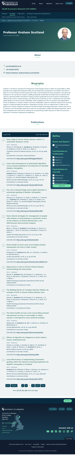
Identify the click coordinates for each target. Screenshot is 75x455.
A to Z (3, 429)
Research (50, 3)
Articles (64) (59, 178)
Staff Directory (6, 433)
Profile (42, 20)
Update (67, 401)
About (41, 3)
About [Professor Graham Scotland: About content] (37, 55)
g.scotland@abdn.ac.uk (13, 66)
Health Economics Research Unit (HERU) (20, 9)
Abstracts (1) (59, 157)
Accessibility (36, 445)
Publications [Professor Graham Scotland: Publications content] (37, 122)
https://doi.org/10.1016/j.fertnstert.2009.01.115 (31, 262)
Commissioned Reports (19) (62, 146)
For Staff (60, 410)
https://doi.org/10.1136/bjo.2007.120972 (29, 379)
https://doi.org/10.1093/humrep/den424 (29, 333)
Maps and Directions (7, 431)
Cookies (43, 445)
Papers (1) (58, 160)
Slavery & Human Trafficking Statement (56, 445)
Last (43, 385)
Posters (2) (58, 163)
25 (20, 391)
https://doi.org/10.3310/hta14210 (27, 240)
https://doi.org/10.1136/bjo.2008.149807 (29, 211)
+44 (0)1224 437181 (12, 69)
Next (38, 385)
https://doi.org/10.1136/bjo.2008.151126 (29, 185)
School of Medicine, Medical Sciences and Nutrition (22, 73)
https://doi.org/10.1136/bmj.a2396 (27, 355)
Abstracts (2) (59, 175)
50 (23, 391)
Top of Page (69, 439)
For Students (50, 410)
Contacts (4, 427)
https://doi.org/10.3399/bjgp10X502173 (29, 159)
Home (3, 20)
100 (26, 391)
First (9, 385)
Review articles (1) (61, 183)
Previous (15, 385)
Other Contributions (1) (62, 165)
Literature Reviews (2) (62, 181)
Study (34, 3)
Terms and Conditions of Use (16, 445)
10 (33, 385)
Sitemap (69, 410)
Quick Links (60, 3)
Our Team (35, 20)
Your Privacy (28, 445)
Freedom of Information (37, 447)
